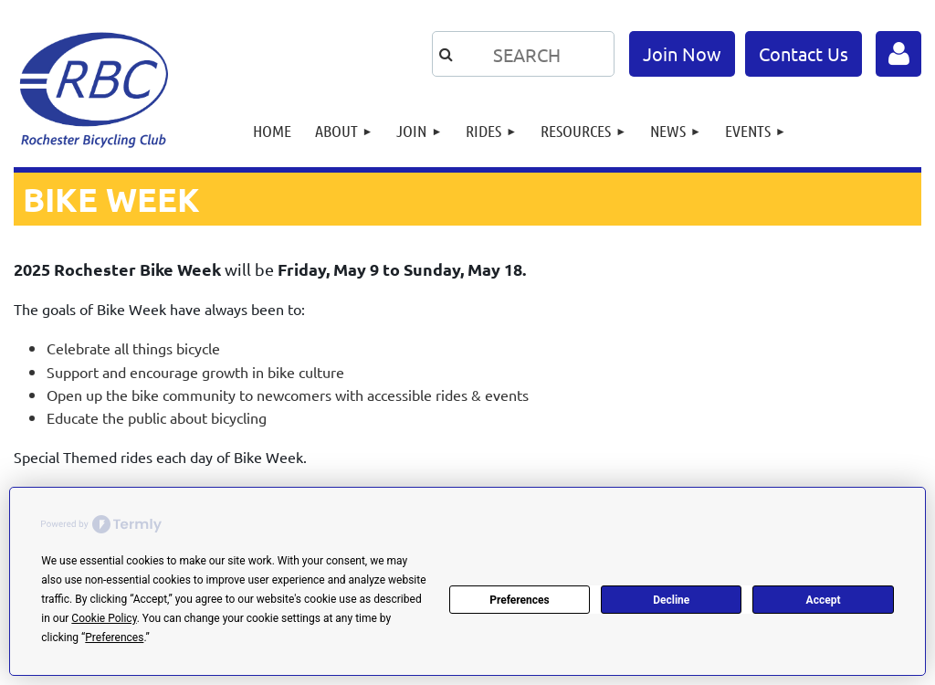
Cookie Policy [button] (103, 618)
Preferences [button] (114, 637)
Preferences (519, 600)
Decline (671, 600)
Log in (898, 54)
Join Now (682, 53)
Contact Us (803, 53)
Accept (823, 600)
